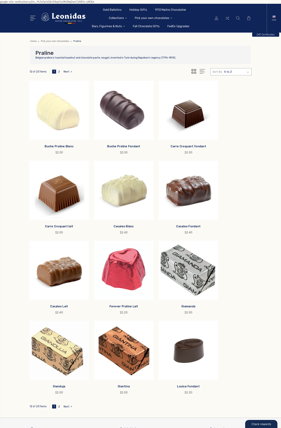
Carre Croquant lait (225, 138)
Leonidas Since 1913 (134, 337)
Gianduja (112, 282)
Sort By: (217, 71)
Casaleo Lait (169, 210)
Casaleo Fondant (112, 210)
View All (217, 370)
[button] (265, 35)
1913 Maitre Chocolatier (170, 9)
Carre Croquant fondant (169, 138)
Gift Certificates (266, 34)
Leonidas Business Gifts (137, 332)
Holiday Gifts (138, 9)
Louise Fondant (226, 282)
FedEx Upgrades (178, 26)
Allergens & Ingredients (136, 343)
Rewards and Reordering (137, 348)
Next (68, 72)
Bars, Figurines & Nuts (108, 26)
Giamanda (55, 282)
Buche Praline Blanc (55, 138)
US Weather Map (132, 362)
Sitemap (81, 421)
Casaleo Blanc (55, 210)
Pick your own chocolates (153, 18)
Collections (118, 18)
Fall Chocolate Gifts (146, 26)
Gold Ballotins (112, 9)
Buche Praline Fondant (112, 138)
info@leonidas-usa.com (50, 335)
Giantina (169, 282)
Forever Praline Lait (225, 210)
